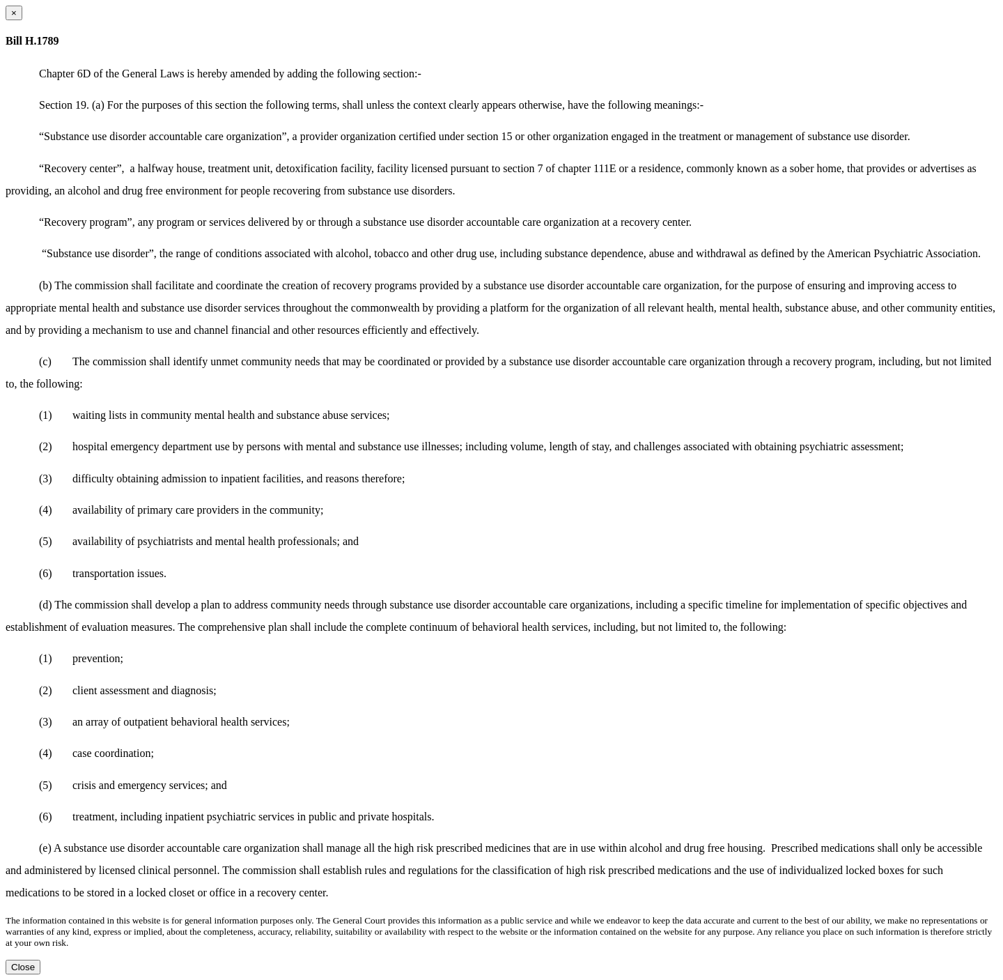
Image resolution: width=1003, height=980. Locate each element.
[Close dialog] (14, 13)
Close (23, 967)
